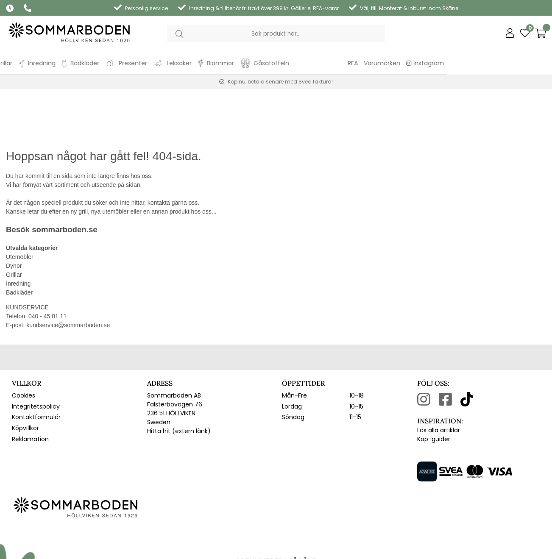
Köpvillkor (25, 377)
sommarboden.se (64, 178)
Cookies (23, 344)
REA (458, 63)
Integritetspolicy (36, 354)
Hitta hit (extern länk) (179, 379)
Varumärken (487, 63)
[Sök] (276, 34)
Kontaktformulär (36, 366)
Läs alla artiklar (438, 379)
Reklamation (30, 387)
